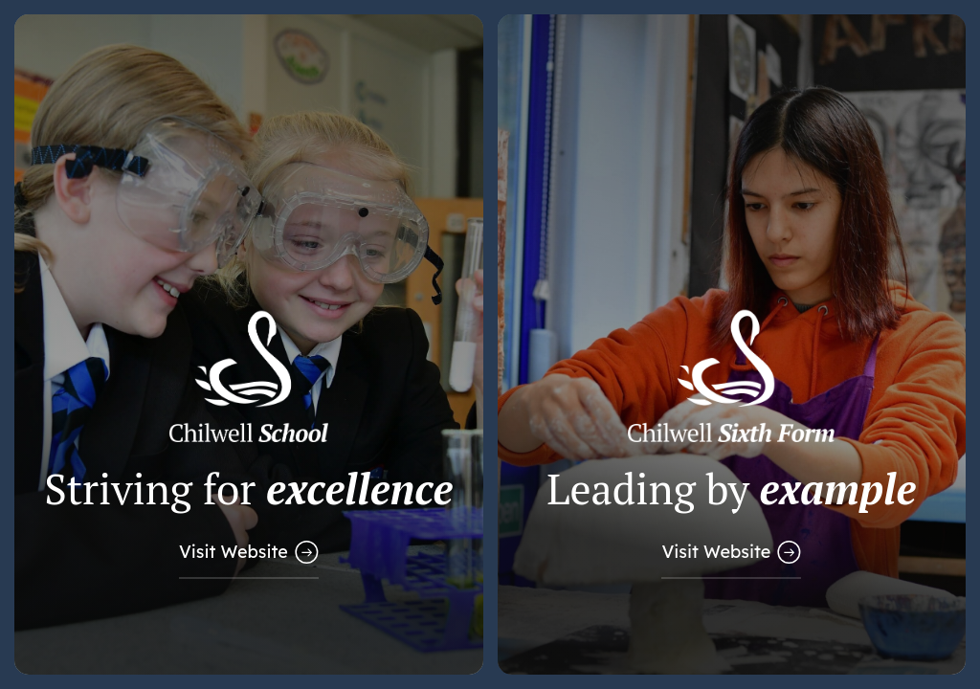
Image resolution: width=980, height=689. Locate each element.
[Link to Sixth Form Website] (732, 344)
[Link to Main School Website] (248, 344)
